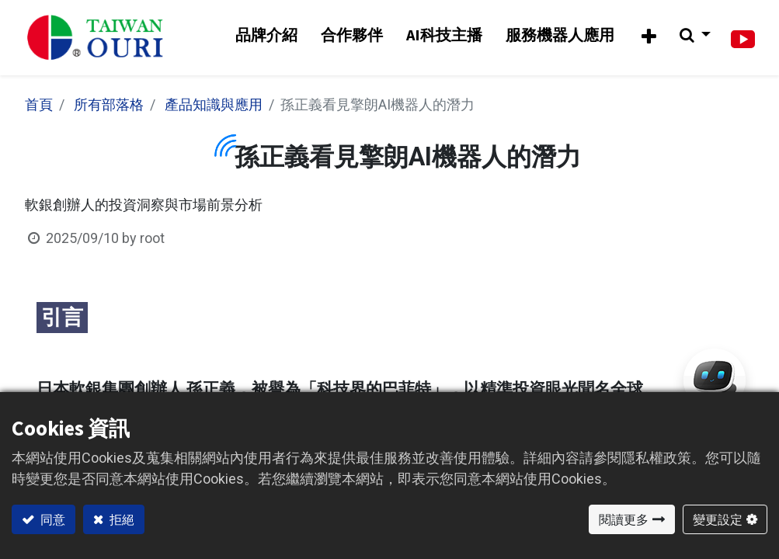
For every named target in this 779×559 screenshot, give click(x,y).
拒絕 (120, 519)
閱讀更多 (624, 519)
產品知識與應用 (214, 107)
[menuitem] (265, 36)
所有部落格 (109, 107)
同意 (51, 519)
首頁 (39, 107)
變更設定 (717, 519)
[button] (648, 39)
